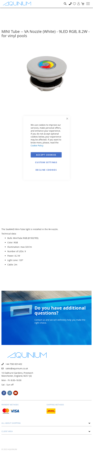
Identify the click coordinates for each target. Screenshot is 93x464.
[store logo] (17, 4)
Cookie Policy (37, 145)
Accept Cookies (46, 154)
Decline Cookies (46, 169)
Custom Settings (46, 162)
